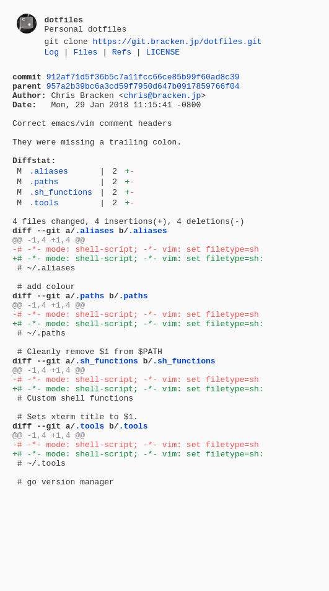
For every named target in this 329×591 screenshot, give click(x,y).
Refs (121, 55)
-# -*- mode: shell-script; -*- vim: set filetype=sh (135, 285)
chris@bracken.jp (162, 104)
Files (85, 55)
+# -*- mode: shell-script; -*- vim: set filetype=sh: (138, 297)
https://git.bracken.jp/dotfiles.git (177, 42)
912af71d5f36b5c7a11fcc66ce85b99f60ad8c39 (143, 81)
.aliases (48, 194)
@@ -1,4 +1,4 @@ (48, 274)
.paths (43, 207)
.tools (43, 232)
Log (52, 55)
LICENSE (163, 55)
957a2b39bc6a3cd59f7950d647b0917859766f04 (143, 93)
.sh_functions (60, 219)
